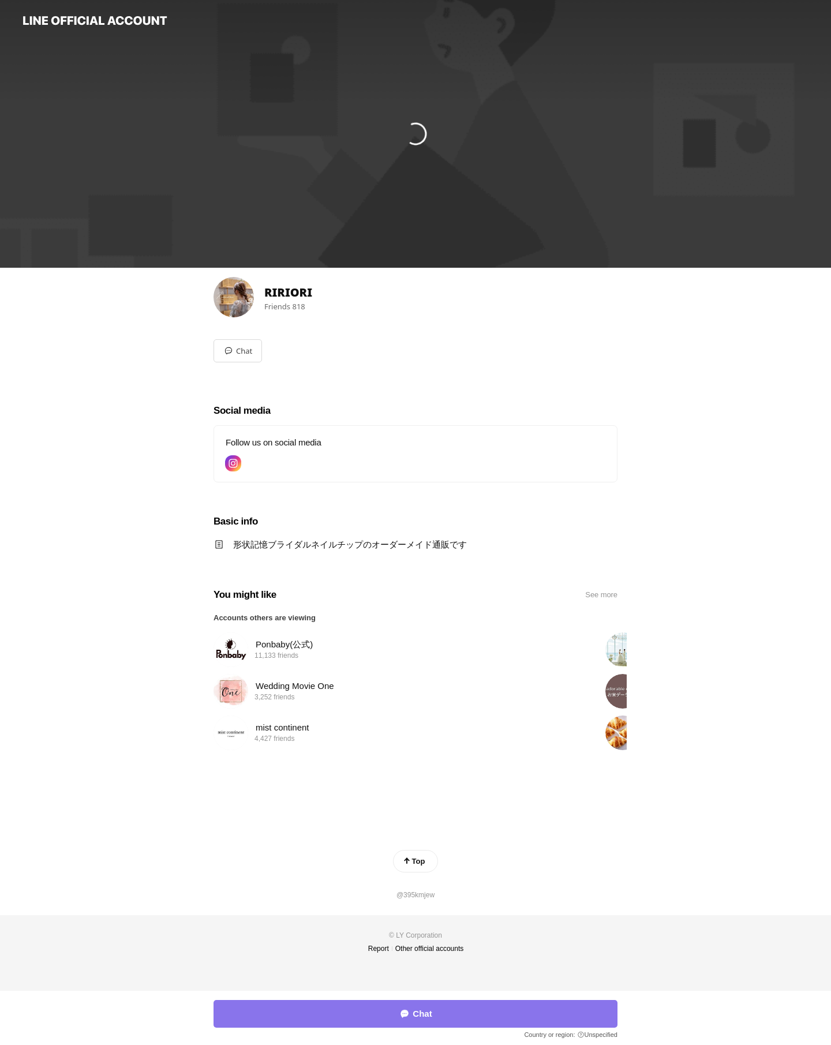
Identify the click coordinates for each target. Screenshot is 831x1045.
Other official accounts (429, 949)
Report (378, 949)
